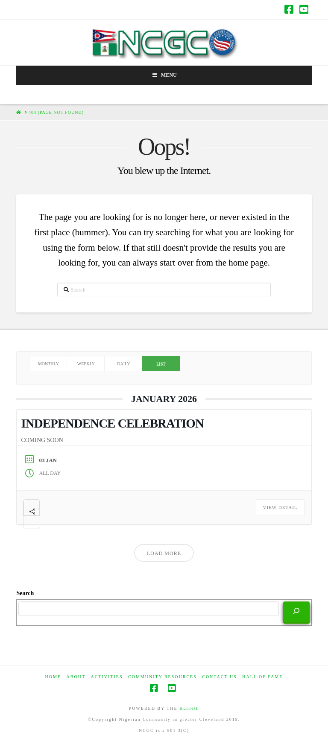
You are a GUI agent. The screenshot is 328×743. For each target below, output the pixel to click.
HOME (53, 676)
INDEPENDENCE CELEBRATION (112, 423)
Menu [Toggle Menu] (163, 75)
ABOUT (76, 676)
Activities (107, 676)
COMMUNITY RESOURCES (162, 676)
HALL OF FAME (262, 676)
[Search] (296, 611)
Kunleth (189, 708)
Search (25, 593)
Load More (164, 553)
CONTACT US (219, 676)
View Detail (280, 507)
